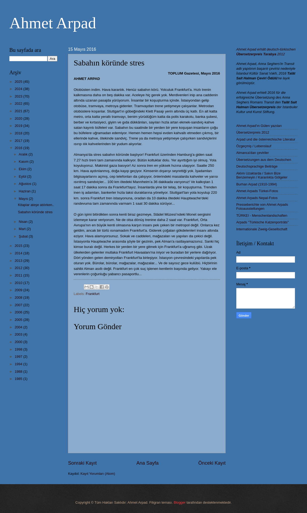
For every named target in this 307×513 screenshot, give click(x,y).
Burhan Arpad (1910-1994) (256, 184)
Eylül (23, 176)
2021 (19, 111)
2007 (19, 305)
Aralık (24, 154)
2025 (19, 82)
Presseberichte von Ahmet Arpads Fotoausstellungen (262, 207)
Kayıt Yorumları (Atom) (98, 474)
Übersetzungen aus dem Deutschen (263, 160)
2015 (19, 246)
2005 (19, 320)
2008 (19, 298)
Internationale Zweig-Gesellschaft (261, 229)
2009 (19, 290)
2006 (19, 312)
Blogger (180, 502)
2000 (19, 342)
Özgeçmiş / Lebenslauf (253, 146)
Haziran (25, 191)
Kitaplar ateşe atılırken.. (36, 205)
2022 (19, 104)
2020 (19, 118)
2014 (19, 253)
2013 (19, 261)
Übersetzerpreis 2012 (252, 132)
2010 (19, 283)
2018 (19, 133)
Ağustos (25, 184)
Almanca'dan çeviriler (252, 153)
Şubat (24, 236)
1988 (19, 372)
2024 (19, 89)
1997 (19, 357)
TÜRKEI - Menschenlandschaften (261, 215)
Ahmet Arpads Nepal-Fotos (257, 198)
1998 (19, 349)
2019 (19, 126)
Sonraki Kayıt (82, 463)
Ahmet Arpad (52, 23)
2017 (19, 141)
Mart (22, 229)
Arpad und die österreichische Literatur (265, 139)
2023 (19, 96)
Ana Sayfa (147, 463)
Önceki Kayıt (212, 463)
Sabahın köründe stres (35, 212)
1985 (19, 379)
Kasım (24, 162)
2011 (19, 275)
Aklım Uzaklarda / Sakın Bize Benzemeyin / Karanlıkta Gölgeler (262, 175)
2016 (19, 148)
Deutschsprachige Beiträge (257, 166)
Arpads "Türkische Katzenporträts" (262, 222)
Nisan (24, 222)
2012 (19, 268)
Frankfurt (93, 294)
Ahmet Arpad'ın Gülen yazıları (259, 126)
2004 (19, 327)
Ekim (23, 169)
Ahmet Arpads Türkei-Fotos (257, 191)
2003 (19, 334)
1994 (19, 364)
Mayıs (24, 199)
